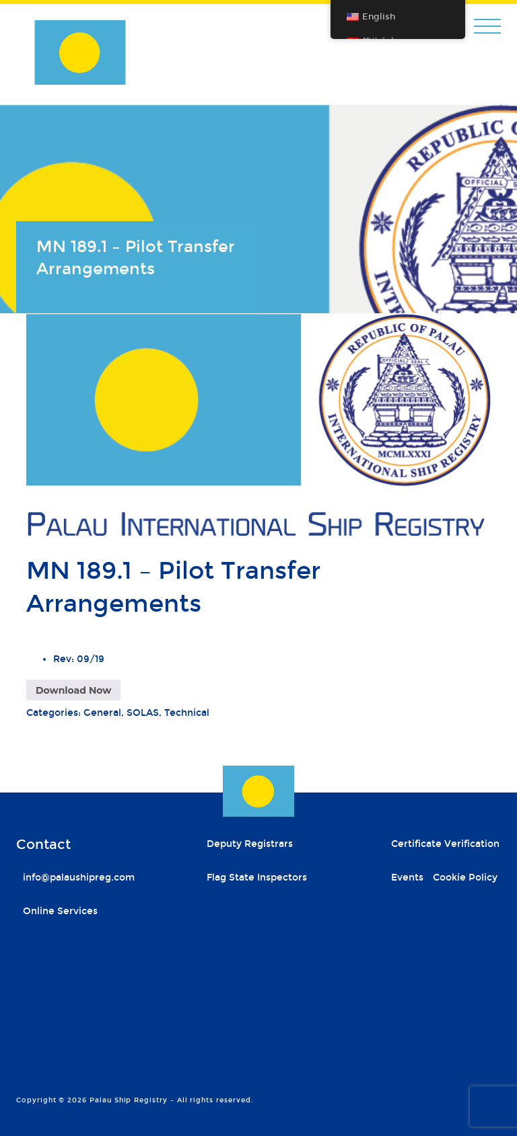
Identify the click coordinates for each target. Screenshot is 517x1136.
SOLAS (143, 713)
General (102, 713)
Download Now (73, 690)
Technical (186, 713)
